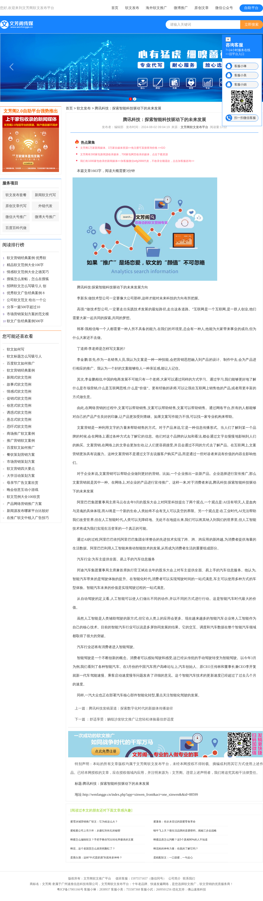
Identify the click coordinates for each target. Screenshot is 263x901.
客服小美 (240, 75)
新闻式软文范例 (19, 377)
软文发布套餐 (16, 195)
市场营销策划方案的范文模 (28, 314)
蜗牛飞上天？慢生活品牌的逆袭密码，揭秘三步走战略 (185, 830)
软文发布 (132, 8)
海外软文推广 (156, 8)
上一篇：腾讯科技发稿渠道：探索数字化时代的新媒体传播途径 (124, 708)
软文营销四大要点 (21, 468)
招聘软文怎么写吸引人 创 (26, 286)
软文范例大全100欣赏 (23, 497)
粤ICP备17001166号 (70, 889)
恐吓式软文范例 (19, 426)
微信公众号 (224, 8)
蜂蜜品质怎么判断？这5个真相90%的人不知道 (180, 839)
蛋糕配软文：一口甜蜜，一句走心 (173, 857)
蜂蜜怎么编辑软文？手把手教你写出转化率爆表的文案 (101, 839)
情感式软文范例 (19, 391)
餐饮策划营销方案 (21, 454)
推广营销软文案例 (21, 440)
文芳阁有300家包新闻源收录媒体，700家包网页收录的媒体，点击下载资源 (124, 154)
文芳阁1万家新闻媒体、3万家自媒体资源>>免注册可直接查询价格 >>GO (122, 147)
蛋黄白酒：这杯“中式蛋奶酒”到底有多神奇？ (96, 857)
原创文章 (201, 8)
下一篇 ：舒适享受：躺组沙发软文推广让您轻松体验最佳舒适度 (124, 719)
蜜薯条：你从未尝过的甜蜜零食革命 (174, 821)
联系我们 (189, 878)
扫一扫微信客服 (245, 118)
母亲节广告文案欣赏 (22, 482)
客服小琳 (240, 66)
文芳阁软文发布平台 (38, 8)
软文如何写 (15, 349)
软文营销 (205, 884)
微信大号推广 (16, 217)
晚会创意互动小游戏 (22, 490)
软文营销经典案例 (21, 370)
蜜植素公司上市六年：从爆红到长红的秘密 (95, 830)
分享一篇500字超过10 (23, 307)
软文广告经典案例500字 (25, 321)
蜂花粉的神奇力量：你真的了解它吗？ (175, 848)
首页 (114, 8)
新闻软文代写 (45, 195)
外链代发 (45, 206)
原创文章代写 (16, 206)
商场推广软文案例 (21, 433)
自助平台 (251, 8)
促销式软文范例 (19, 398)
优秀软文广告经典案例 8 (25, 293)
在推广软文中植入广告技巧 (28, 518)
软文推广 (190, 884)
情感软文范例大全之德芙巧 (28, 272)
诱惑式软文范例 (19, 412)
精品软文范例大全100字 (25, 265)
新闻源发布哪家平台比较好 (28, 511)
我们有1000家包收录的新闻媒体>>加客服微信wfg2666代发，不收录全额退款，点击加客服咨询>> (137, 161)
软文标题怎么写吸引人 (24, 356)
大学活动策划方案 (21, 475)
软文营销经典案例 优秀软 (26, 258)
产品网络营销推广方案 (24, 504)
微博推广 (181, 8)
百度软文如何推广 (21, 363)
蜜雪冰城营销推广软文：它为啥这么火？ (94, 821)
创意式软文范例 (19, 405)
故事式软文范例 (19, 384)
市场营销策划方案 (21, 461)
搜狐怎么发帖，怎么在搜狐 (28, 279)
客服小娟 (240, 84)
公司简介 (174, 878)
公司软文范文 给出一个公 (26, 300)
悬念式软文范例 (19, 419)
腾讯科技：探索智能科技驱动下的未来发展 (128, 108)
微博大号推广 (45, 217)
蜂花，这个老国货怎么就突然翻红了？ (92, 848)
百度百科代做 (16, 228)
